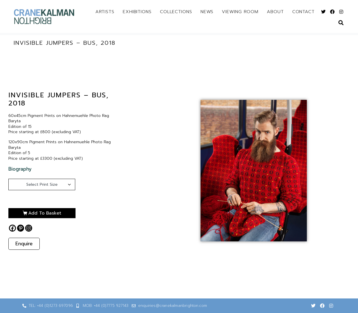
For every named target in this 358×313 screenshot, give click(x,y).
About (275, 11)
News (207, 11)
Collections (176, 11)
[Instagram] (28, 228)
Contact (303, 11)
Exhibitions (137, 11)
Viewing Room (240, 11)
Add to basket (44, 213)
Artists (104, 11)
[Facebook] (12, 228)
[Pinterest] (20, 228)
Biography (20, 169)
